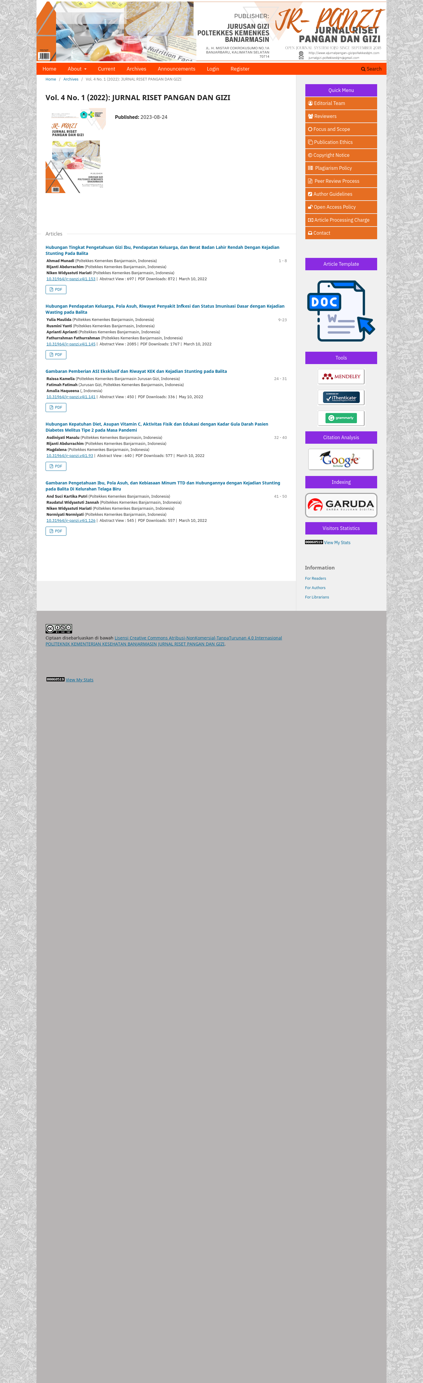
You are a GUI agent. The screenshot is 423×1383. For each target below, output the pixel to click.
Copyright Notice (329, 155)
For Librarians (317, 597)
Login (213, 68)
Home (49, 68)
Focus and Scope (329, 129)
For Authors (315, 587)
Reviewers (322, 116)
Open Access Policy (332, 207)
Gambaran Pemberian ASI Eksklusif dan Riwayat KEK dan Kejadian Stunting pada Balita (136, 371)
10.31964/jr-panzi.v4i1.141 (71, 396)
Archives (136, 68)
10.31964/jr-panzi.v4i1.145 (71, 344)
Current (106, 68)
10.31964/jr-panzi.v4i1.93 (69, 455)
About (75, 68)
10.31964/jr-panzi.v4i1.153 (71, 278)
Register (240, 68)
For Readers (315, 578)
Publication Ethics (330, 142)
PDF (58, 289)
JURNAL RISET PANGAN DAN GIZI (191, 644)
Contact (319, 233)
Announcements (177, 68)
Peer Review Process (333, 181)
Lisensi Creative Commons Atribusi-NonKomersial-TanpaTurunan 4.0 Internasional (198, 638)
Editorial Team (326, 103)
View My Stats (337, 542)
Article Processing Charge (339, 220)
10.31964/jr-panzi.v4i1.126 (71, 520)
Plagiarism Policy (330, 168)
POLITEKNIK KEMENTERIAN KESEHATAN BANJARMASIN (101, 644)
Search (371, 69)
